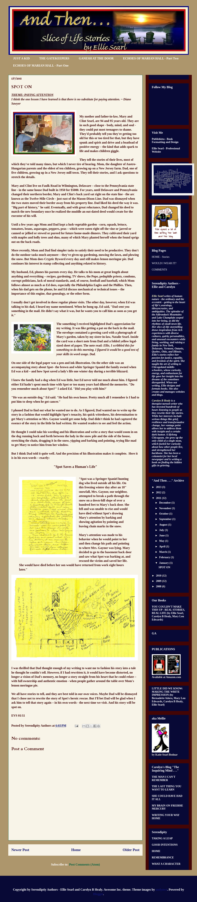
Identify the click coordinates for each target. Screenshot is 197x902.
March (163, 551)
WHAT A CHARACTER (166, 863)
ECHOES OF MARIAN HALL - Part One (40, 65)
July (162, 530)
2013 (159, 487)
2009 (159, 581)
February (165, 557)
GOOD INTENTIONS (165, 844)
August (163, 524)
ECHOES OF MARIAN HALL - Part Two (151, 58)
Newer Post (20, 850)
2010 (159, 575)
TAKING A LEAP (162, 838)
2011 (159, 498)
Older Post (131, 850)
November (165, 508)
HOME (156, 851)
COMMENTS (159, 269)
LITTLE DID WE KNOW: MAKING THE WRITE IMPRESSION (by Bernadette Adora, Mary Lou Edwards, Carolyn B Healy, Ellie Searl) (168, 696)
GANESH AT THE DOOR (96, 58)
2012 (159, 492)
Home (76, 850)
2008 (159, 586)
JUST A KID (21, 58)
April (162, 546)
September (165, 519)
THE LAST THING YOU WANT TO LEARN (166, 788)
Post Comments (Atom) (84, 864)
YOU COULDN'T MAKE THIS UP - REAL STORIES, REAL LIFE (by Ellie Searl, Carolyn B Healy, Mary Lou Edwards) (168, 613)
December (165, 502)
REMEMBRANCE (163, 857)
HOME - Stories (160, 256)
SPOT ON (164, 567)
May (162, 540)
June (162, 535)
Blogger (98, 894)
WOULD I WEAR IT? (164, 263)
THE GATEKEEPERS (54, 58)
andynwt (161, 889)
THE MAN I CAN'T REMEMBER (163, 778)
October (164, 513)
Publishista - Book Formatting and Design (165, 141)
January (164, 562)
